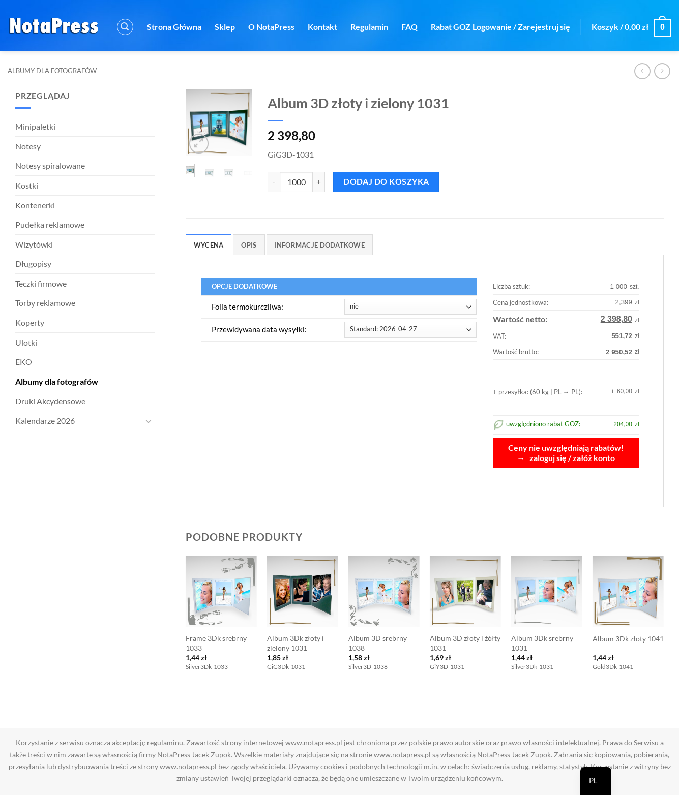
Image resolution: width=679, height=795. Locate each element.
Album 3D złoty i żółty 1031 (465, 643)
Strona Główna (174, 27)
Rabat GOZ (450, 27)
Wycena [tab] (209, 245)
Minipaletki (35, 126)
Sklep (225, 27)
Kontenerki (35, 205)
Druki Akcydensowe (50, 401)
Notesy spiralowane (50, 165)
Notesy (28, 146)
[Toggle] (148, 421)
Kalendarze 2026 (45, 420)
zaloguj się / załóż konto (572, 458)
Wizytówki (34, 244)
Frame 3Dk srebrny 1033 (216, 643)
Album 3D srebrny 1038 (377, 643)
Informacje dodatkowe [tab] (320, 245)
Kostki (26, 185)
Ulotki (26, 342)
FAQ (409, 27)
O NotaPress (271, 27)
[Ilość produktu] (296, 182)
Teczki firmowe (41, 283)
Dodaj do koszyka (386, 181)
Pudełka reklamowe (49, 224)
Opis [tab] (248, 245)
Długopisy (33, 263)
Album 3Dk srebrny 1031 (542, 643)
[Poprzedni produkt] (662, 71)
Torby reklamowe (45, 303)
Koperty (29, 322)
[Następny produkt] (642, 71)
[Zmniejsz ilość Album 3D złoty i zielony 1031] (274, 182)
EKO (23, 361)
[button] (125, 27)
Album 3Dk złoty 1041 (628, 638)
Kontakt (322, 27)
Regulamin (369, 27)
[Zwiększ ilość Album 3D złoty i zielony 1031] (319, 182)
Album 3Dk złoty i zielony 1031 (295, 643)
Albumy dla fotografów (52, 71)
